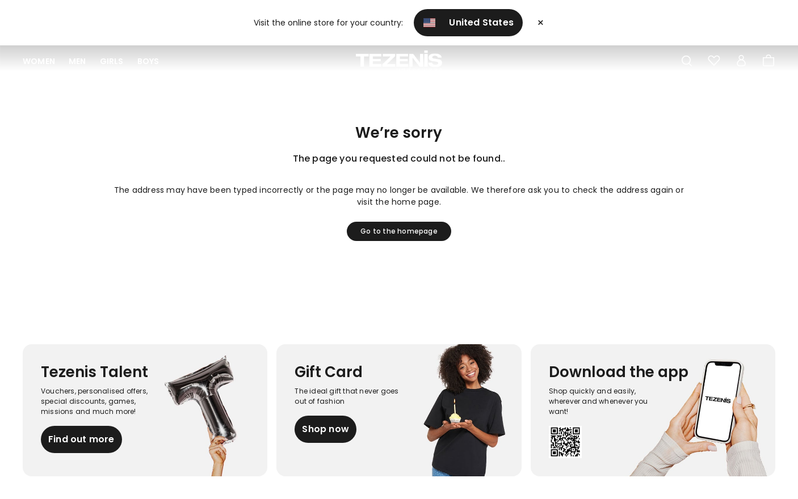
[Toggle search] (687, 61)
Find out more (81, 439)
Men (77, 61)
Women (39, 61)
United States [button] (468, 22)
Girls (112, 61)
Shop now (325, 428)
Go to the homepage (399, 231)
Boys (148, 61)
